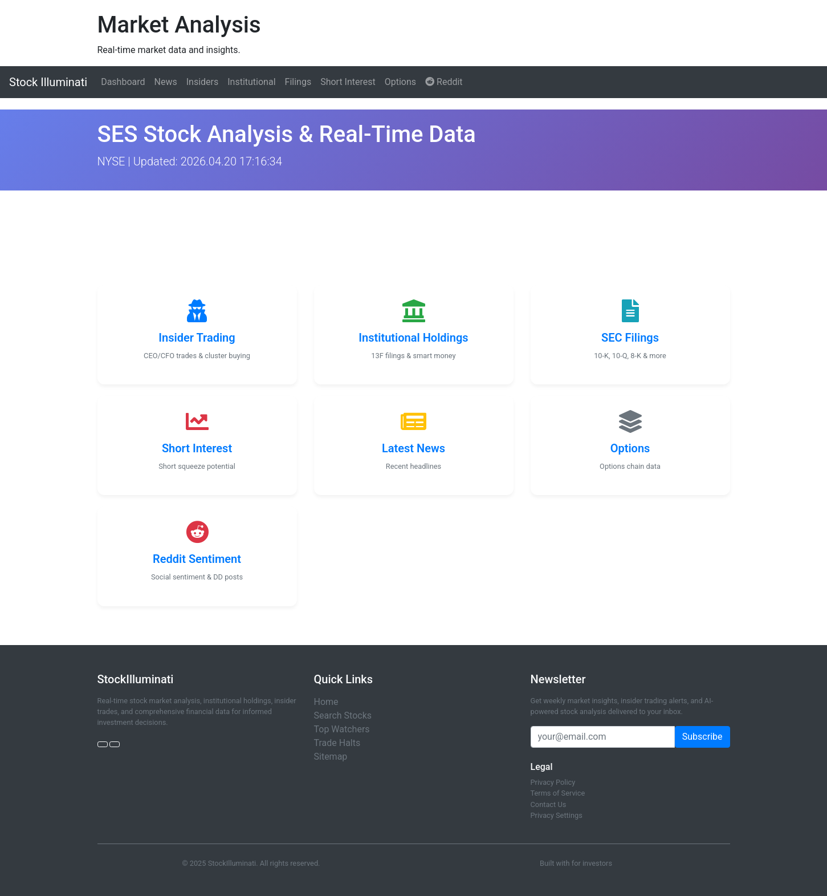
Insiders (202, 81)
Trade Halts (337, 742)
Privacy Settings (556, 815)
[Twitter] (102, 744)
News (165, 81)
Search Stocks (343, 715)
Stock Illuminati (48, 82)
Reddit (443, 81)
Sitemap (331, 756)
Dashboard (123, 81)
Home (326, 701)
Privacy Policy (553, 782)
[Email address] (603, 737)
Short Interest (348, 81)
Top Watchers (342, 729)
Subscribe (702, 736)
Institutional (251, 81)
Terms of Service (558, 793)
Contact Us (549, 804)
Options (400, 81)
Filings (298, 81)
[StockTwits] (114, 744)
